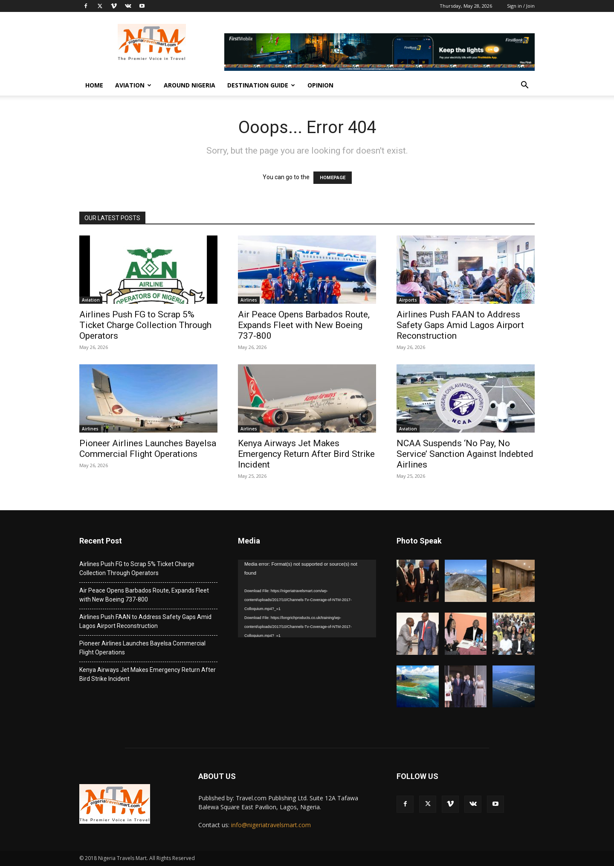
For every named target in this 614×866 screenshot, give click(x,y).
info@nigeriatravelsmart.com (271, 825)
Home (94, 85)
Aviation (133, 85)
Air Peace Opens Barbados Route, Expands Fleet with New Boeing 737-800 (304, 325)
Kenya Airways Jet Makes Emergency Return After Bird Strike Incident (306, 454)
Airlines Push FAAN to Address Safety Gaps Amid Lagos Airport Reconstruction (460, 325)
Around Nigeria (189, 85)
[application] (307, 598)
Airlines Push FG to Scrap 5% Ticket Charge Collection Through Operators (145, 325)
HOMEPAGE (332, 177)
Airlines (248, 300)
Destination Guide (261, 85)
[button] (524, 86)
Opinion (320, 85)
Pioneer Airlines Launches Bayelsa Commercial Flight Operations (147, 448)
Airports (408, 300)
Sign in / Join (521, 6)
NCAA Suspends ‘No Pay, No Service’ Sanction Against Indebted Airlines (465, 454)
